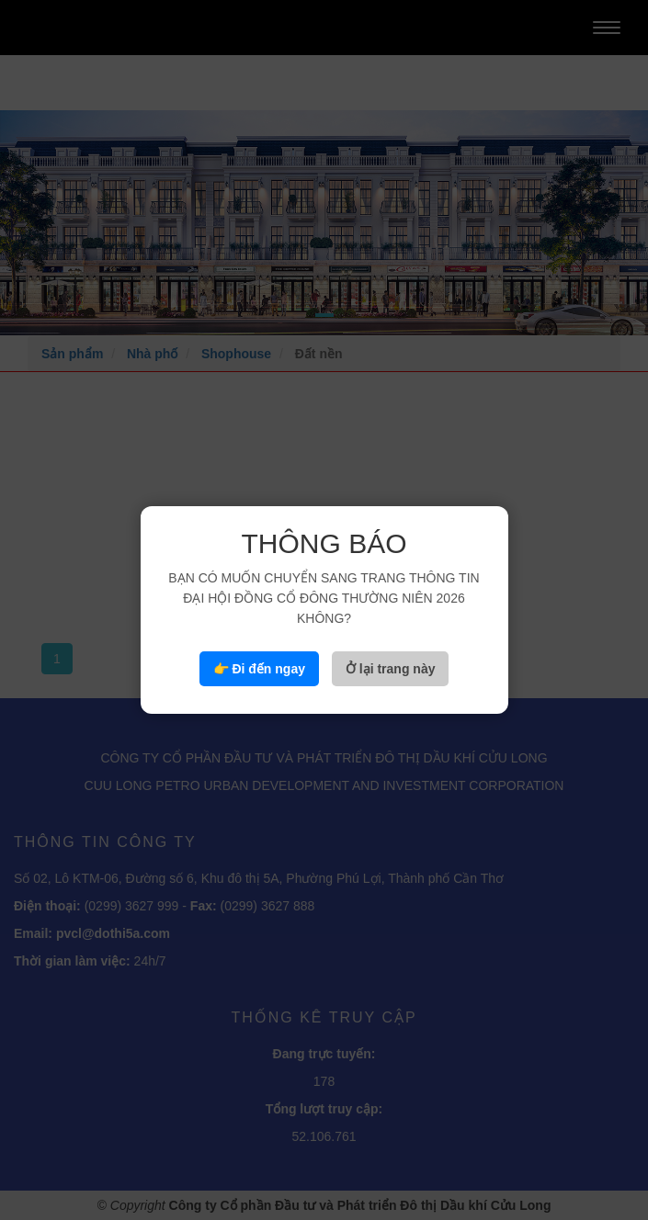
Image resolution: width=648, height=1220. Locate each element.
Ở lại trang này (391, 668)
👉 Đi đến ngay (259, 668)
